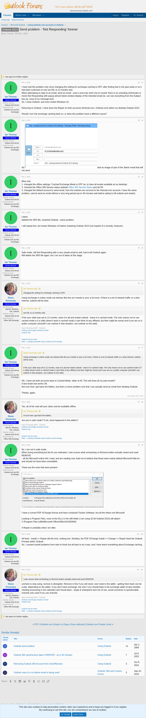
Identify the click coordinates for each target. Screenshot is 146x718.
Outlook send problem (24, 646)
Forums (7, 15)
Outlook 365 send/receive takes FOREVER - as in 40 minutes (43, 655)
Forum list (5, 20)
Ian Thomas (9, 33)
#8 (142, 402)
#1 (142, 82)
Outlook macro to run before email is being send (36, 672)
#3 (142, 177)
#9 (142, 445)
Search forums (18, 20)
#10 (142, 534)
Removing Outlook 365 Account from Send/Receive (38, 664)
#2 (142, 120)
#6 (142, 283)
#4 (142, 212)
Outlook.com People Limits (98, 624)
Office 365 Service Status (80, 187)
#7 (142, 348)
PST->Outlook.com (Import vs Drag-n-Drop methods (59, 624)
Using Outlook (104, 646)
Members (36, 15)
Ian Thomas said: (30, 289)
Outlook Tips (26, 333)
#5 (142, 248)
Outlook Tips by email (29, 339)
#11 (142, 570)
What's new (20, 15)
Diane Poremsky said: (32, 353)
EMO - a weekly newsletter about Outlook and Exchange (42, 342)
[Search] (138, 15)
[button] (28, 15)
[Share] (139, 82)
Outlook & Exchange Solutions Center (35, 330)
